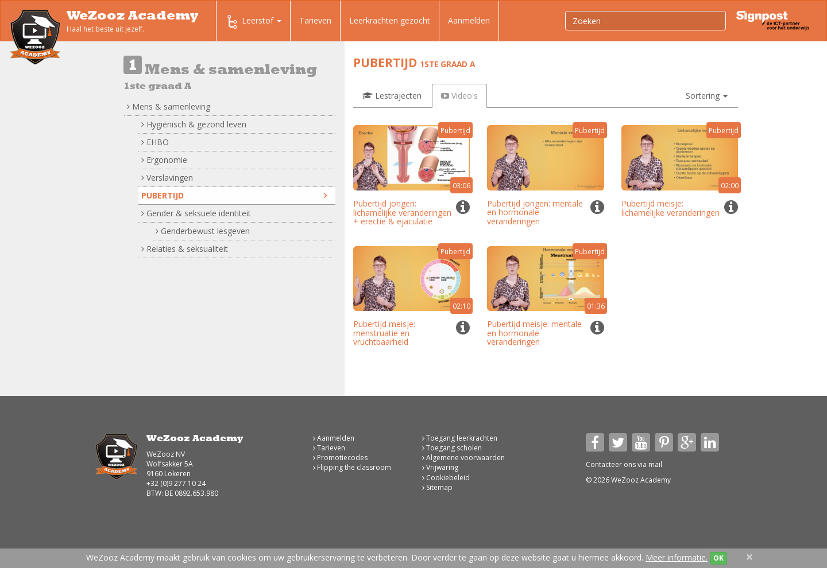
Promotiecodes (340, 457)
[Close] (749, 557)
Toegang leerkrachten (459, 438)
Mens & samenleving (168, 106)
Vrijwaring (440, 467)
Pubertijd (234, 195)
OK (718, 558)
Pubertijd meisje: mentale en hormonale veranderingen (534, 332)
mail (655, 464)
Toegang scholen (452, 448)
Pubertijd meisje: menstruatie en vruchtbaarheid (384, 332)
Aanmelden (469, 20)
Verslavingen (167, 177)
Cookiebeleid (446, 478)
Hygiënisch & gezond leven (193, 124)
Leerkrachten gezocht (389, 20)
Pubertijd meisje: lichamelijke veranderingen (670, 207)
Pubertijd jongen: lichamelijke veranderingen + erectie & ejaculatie (402, 212)
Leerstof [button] (253, 22)
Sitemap (437, 487)
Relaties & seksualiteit (184, 248)
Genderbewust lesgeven (203, 230)
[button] (707, 96)
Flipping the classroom (352, 467)
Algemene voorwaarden (463, 457)
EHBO (155, 142)
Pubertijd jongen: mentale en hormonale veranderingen (535, 212)
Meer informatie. (677, 557)
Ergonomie (164, 159)
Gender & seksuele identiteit (196, 213)
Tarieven (315, 20)
